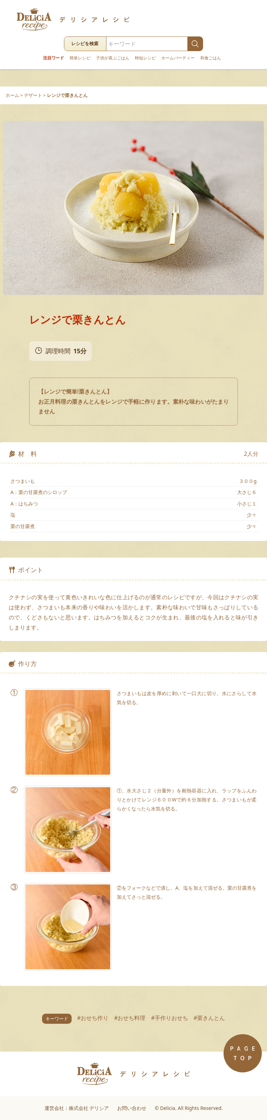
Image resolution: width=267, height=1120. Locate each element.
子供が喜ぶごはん (112, 58)
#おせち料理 (129, 1018)
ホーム (12, 95)
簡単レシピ (80, 58)
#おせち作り (92, 1018)
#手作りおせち (169, 1018)
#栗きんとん (209, 1018)
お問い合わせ (131, 1108)
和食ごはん (210, 58)
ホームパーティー (178, 58)
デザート (33, 95)
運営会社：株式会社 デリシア (76, 1108)
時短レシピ (145, 58)
